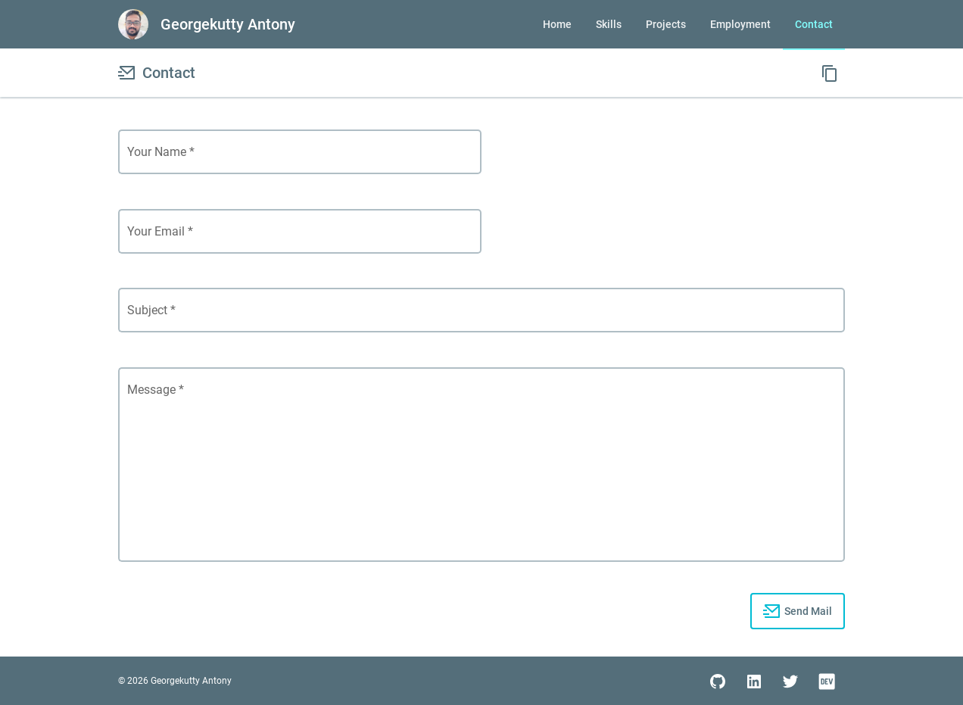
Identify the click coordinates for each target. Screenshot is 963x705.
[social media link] (718, 681)
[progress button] (797, 611)
